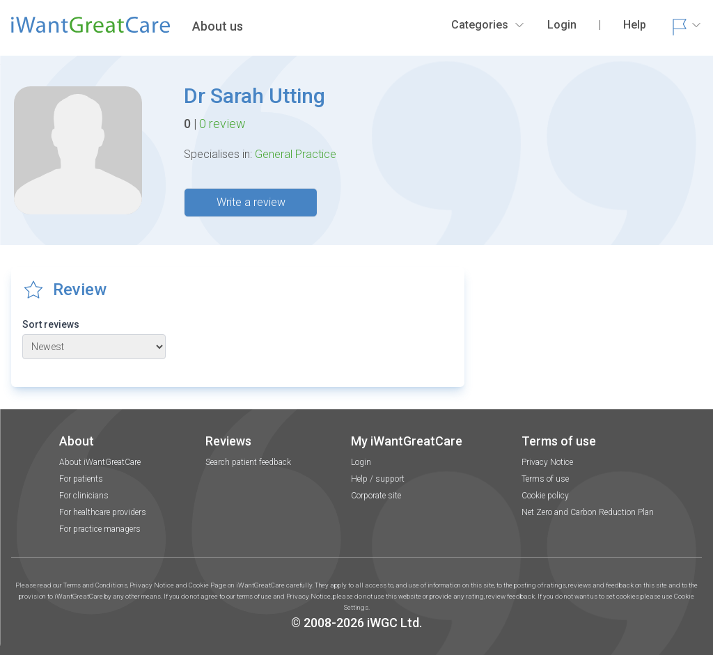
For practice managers (100, 529)
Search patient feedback (248, 462)
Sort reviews (50, 324)
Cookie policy (545, 495)
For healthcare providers (102, 512)
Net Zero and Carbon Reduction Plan (588, 512)
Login (361, 462)
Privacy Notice (547, 462)
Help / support (378, 479)
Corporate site (376, 495)
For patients (81, 479)
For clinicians (84, 495)
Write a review (251, 202)
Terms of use (545, 479)
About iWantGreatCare (100, 462)
